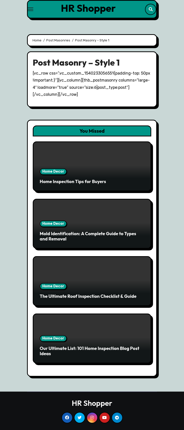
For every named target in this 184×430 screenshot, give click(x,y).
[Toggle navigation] (30, 9)
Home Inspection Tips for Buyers (73, 181)
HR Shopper (88, 8)
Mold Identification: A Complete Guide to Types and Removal (88, 236)
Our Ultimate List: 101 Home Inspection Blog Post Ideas (89, 351)
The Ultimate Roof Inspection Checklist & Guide (88, 296)
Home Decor (53, 171)
